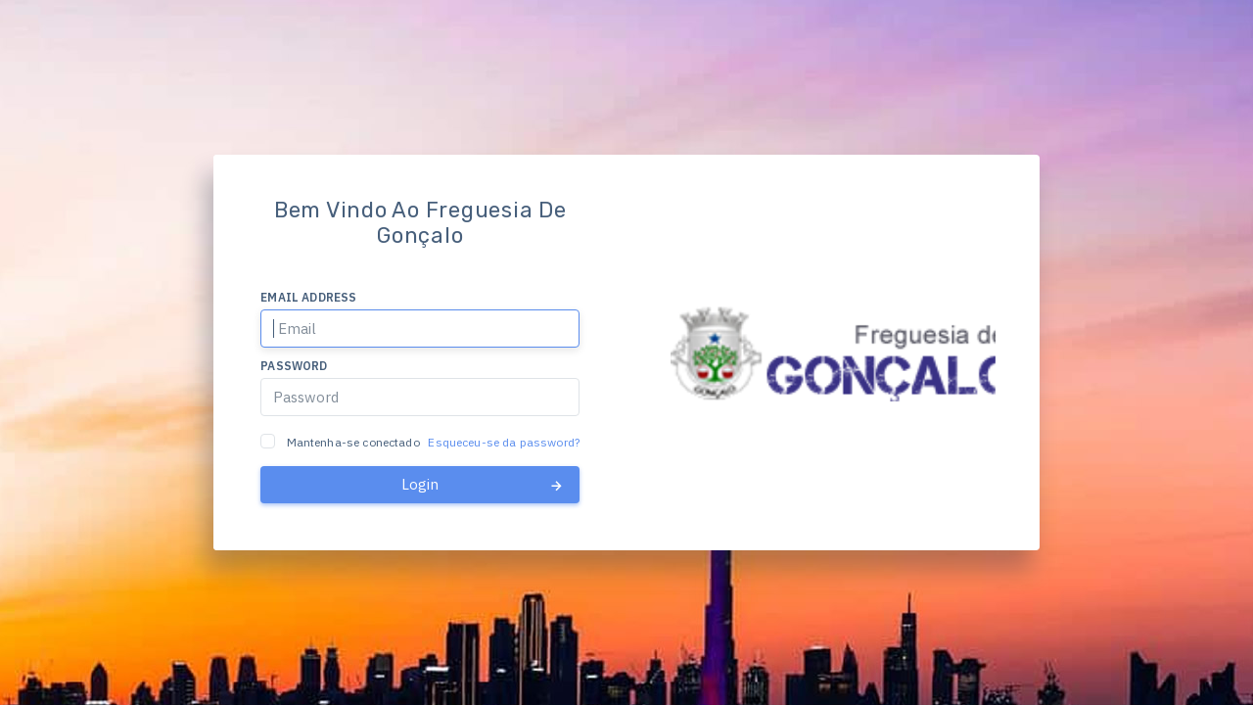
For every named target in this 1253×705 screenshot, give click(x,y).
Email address (308, 297)
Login (483, 484)
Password (293, 365)
